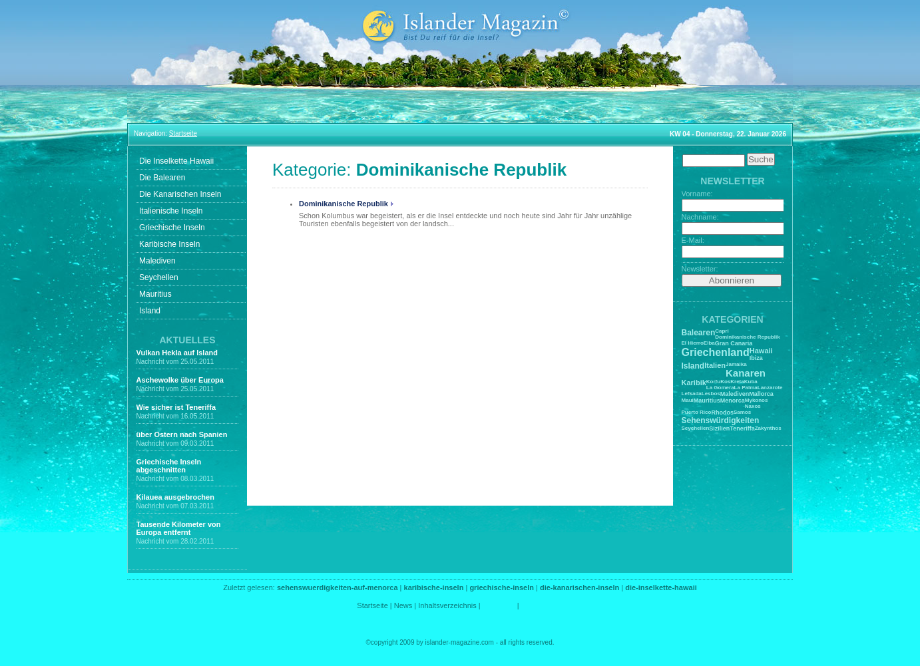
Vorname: (697, 194)
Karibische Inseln (169, 244)
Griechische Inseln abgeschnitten (169, 466)
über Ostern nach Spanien (182, 434)
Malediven (157, 260)
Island (149, 310)
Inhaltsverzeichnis (447, 605)
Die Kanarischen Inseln (180, 194)
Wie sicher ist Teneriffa (176, 407)
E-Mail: (693, 240)
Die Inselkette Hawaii (176, 161)
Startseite (372, 605)
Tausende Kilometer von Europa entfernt (178, 528)
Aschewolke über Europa (180, 380)
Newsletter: (700, 269)
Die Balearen (162, 177)
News (403, 605)
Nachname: (700, 217)
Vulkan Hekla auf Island (177, 353)
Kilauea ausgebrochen (175, 497)
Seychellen (158, 277)
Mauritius (155, 294)
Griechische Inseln (172, 227)
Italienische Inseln (170, 211)
